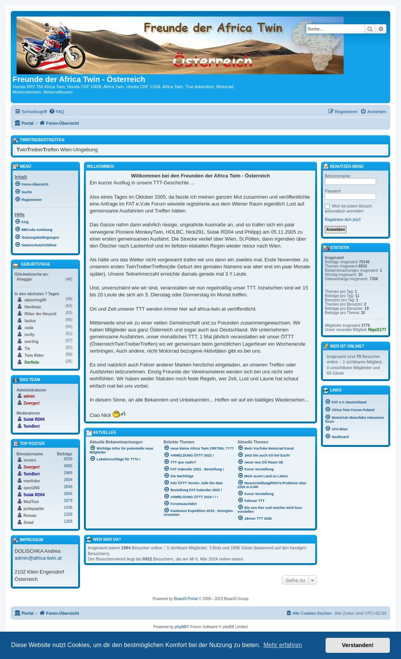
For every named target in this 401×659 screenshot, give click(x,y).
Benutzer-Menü (343, 167)
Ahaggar (24, 279)
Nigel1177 (377, 330)
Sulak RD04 (34, 419)
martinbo (31, 481)
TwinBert (31, 426)
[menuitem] (56, 111)
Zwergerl (31, 403)
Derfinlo (32, 362)
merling (31, 342)
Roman (30, 515)
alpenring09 (35, 300)
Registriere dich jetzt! (343, 219)
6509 (68, 459)
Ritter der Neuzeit (41, 314)
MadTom (31, 502)
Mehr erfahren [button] (282, 645)
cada (29, 328)
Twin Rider (34, 355)
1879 (68, 500)
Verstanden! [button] (358, 645)
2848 (68, 487)
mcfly (30, 335)
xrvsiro (29, 460)
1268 (68, 521)
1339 (68, 514)
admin (29, 396)
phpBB (180, 627)
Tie (27, 348)
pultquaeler (33, 509)
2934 (68, 480)
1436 (68, 507)
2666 (68, 494)
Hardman (33, 307)
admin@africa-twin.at (38, 558)
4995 (68, 466)
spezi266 (31, 488)
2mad (28, 522)
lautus (30, 321)
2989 (68, 473)
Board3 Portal (185, 599)
